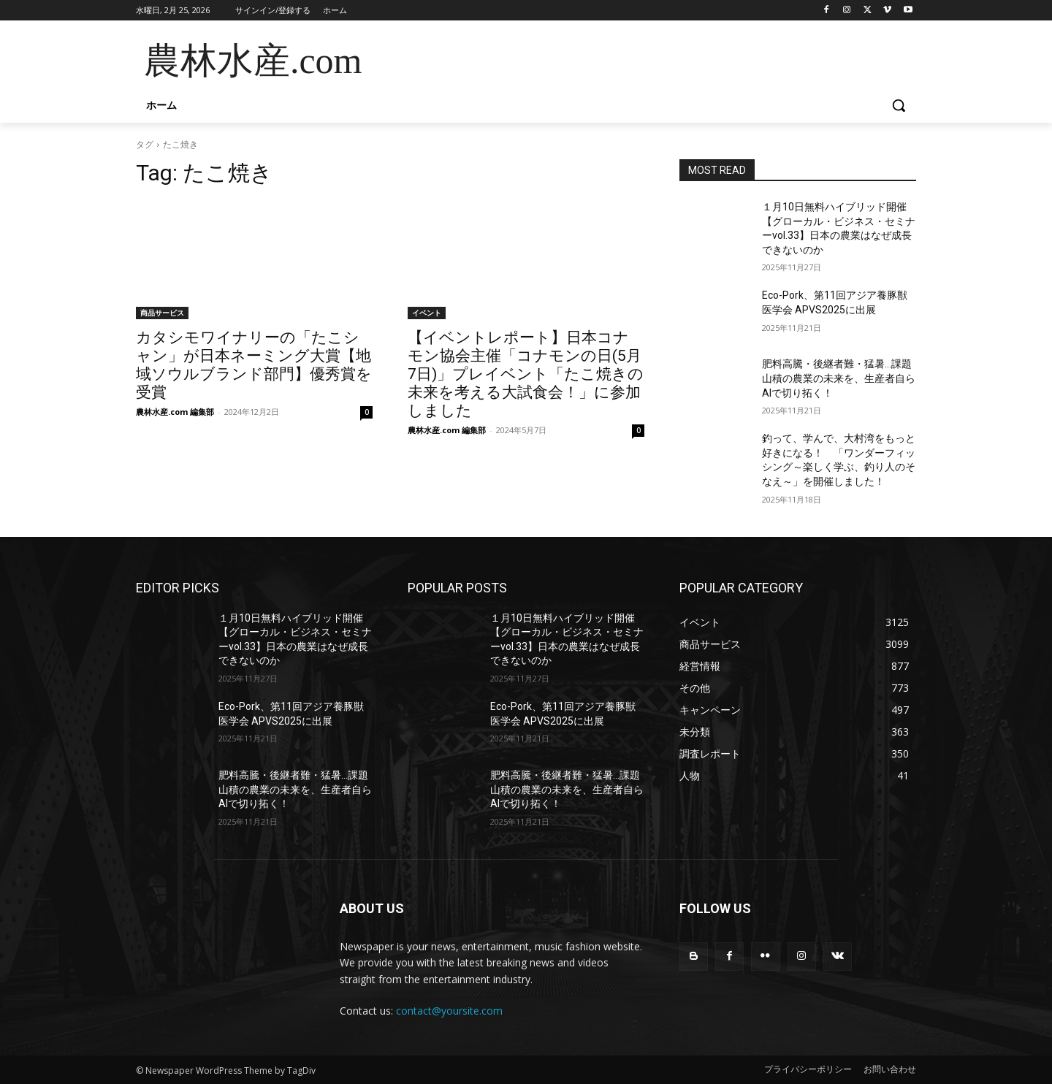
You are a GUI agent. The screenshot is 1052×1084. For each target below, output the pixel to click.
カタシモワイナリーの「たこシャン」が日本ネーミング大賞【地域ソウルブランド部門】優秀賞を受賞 (254, 365)
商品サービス (162, 313)
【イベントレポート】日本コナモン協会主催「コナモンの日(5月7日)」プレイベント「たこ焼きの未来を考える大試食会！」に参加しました (526, 374)
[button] (898, 105)
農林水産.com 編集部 (175, 411)
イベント (426, 313)
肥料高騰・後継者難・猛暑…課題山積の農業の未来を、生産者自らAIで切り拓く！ (838, 378)
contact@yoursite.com (449, 1011)
